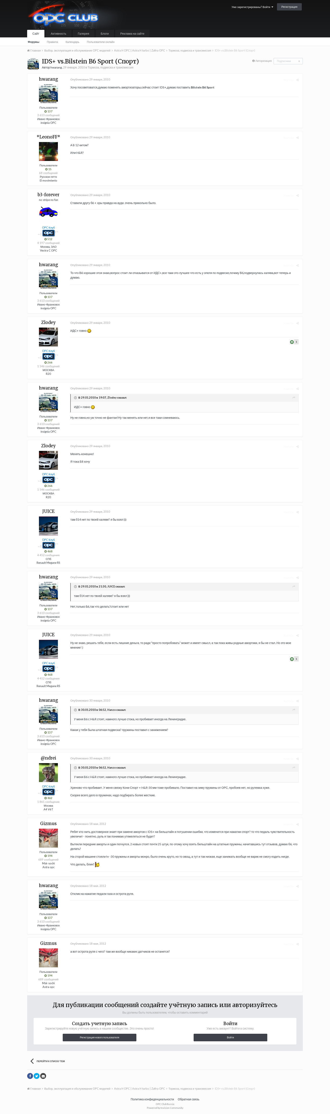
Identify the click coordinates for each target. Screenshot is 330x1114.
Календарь (72, 41)
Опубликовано (89, 79)
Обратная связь (188, 1099)
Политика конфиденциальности (152, 1099)
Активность (58, 33)
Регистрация (289, 6)
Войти (230, 1037)
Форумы (33, 41)
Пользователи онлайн (101, 41)
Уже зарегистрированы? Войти (252, 7)
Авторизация (263, 60)
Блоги (105, 33)
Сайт (35, 33)
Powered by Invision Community (165, 1107)
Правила (52, 41)
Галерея (83, 33)
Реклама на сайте (132, 33)
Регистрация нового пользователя (99, 1037)
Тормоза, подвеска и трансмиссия (110, 67)
